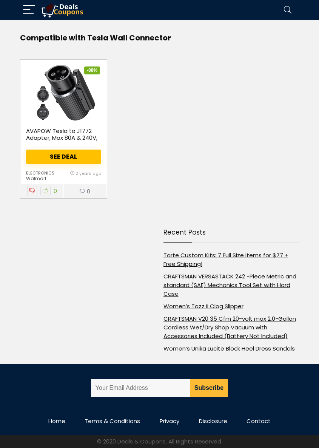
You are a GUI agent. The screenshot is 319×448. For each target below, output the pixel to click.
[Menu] (29, 10)
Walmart (36, 178)
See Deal (63, 156)
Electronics (40, 173)
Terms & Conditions (112, 421)
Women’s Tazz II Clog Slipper (203, 306)
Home (56, 421)
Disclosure (213, 421)
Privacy (169, 421)
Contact (259, 421)
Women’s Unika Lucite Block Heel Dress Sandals (229, 348)
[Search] (288, 10)
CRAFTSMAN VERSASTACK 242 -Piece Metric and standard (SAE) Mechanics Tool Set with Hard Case (229, 285)
